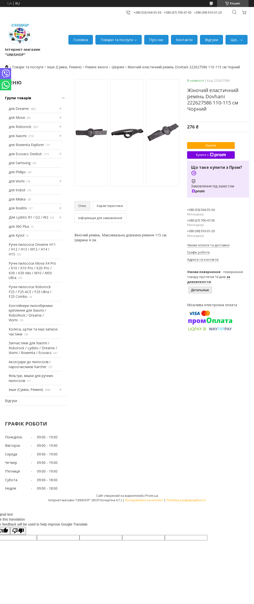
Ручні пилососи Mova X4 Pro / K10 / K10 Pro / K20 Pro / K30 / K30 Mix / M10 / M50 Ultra (32, 270)
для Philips (17, 172)
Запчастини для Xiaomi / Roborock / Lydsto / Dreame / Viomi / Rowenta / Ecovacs (33, 348)
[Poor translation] (18, 531)
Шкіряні (118, 67)
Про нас (156, 39)
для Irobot (17, 190)
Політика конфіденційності (186, 500)
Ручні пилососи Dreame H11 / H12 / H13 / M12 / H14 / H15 (32, 249)
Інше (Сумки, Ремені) (64, 67)
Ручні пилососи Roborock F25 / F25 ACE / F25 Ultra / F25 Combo (30, 291)
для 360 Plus (19, 226)
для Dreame (19, 108)
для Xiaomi (18, 135)
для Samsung (19, 162)
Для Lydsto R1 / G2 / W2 (28, 217)
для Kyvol (16, 235)
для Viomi (17, 181)
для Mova (17, 117)
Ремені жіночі (96, 67)
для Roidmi (18, 208)
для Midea (17, 199)
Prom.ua (151, 495)
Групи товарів (18, 98)
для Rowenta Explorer (26, 144)
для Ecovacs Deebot (25, 153)
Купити (211, 145)
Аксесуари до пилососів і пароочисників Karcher (29, 364)
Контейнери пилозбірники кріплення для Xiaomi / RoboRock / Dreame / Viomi (31, 313)
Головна (80, 39)
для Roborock (20, 126)
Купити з (211, 155)
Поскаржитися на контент (144, 500)
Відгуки (211, 39)
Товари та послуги (116, 39)
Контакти (184, 39)
